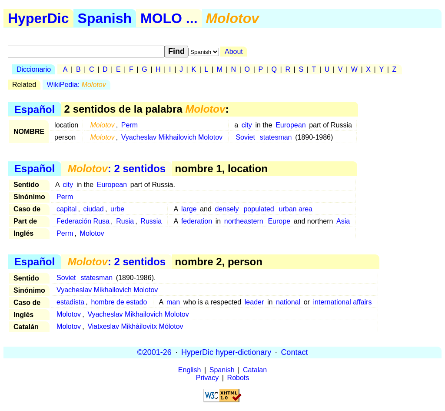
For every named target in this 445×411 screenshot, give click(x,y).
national (288, 302)
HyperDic (38, 18)
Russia (151, 221)
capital (66, 209)
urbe (117, 209)
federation (196, 221)
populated (258, 209)
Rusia (125, 221)
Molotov (92, 233)
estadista (70, 302)
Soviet (245, 137)
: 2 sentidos (117, 168)
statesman (276, 137)
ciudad (93, 209)
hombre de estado (119, 302)
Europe (279, 221)
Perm (129, 125)
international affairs (342, 302)
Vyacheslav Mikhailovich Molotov (171, 137)
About (234, 51)
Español (34, 109)
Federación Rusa (83, 221)
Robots (238, 377)
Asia (343, 221)
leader (254, 302)
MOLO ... (169, 18)
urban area (295, 209)
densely (227, 209)
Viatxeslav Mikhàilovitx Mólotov (135, 326)
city (247, 125)
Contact (294, 352)
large (189, 209)
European (291, 125)
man (173, 302)
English (189, 370)
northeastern (243, 221)
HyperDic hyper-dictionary (226, 352)
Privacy (207, 377)
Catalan (255, 370)
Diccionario (34, 69)
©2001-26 (154, 352)
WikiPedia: (76, 84)
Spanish (105, 18)
